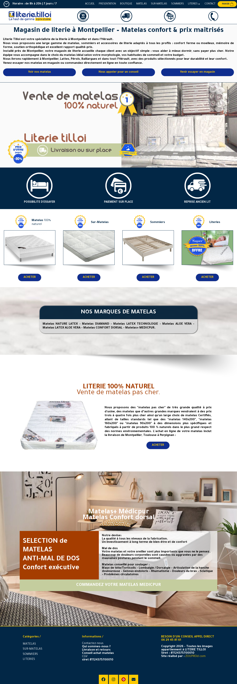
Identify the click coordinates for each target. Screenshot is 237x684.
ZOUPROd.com (195, 656)
